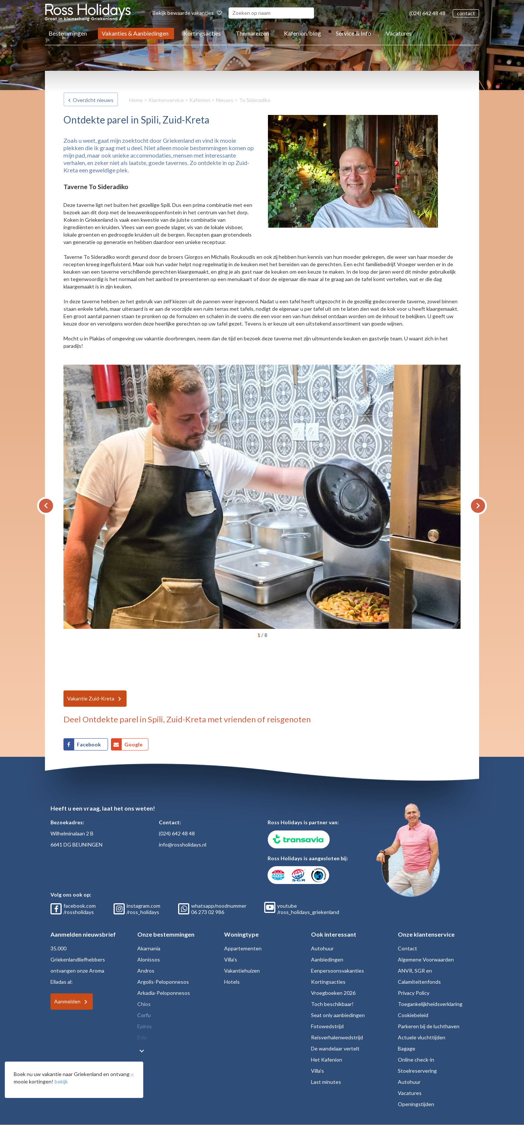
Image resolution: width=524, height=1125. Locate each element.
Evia (142, 1037)
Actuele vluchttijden (421, 1037)
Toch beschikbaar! (332, 1004)
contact (466, 13)
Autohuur (322, 948)
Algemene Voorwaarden (426, 959)
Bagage (406, 1048)
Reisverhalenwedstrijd (337, 1037)
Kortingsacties (202, 33)
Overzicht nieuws (93, 100)
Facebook (89, 744)
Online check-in (416, 1059)
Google (133, 744)
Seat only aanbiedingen (338, 1015)
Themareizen (252, 33)
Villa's (230, 959)
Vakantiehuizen (242, 970)
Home (136, 100)
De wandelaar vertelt (335, 1048)
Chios (144, 1004)
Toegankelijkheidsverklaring (430, 1004)
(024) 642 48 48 (427, 13)
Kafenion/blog (302, 33)
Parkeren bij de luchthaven (428, 1026)
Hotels (232, 982)
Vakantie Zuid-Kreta (90, 698)
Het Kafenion (326, 1059)
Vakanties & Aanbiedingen (135, 33)
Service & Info (353, 33)
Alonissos (148, 959)
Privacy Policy (413, 993)
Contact (407, 948)
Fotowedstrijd (327, 1026)
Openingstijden (416, 1104)
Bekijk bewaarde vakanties (187, 13)
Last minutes (326, 1082)
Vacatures (399, 33)
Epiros (144, 1026)
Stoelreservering (417, 1071)
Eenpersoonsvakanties (337, 970)
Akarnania (148, 948)
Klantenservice (166, 100)
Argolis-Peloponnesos (163, 982)
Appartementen (243, 948)
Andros (145, 970)
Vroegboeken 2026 (333, 993)
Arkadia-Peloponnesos (163, 993)
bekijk (61, 1081)
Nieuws (224, 100)
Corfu (144, 1015)
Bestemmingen (68, 33)
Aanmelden (67, 1001)
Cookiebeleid (413, 1015)
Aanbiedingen (327, 959)
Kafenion (199, 100)
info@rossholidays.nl (182, 844)
